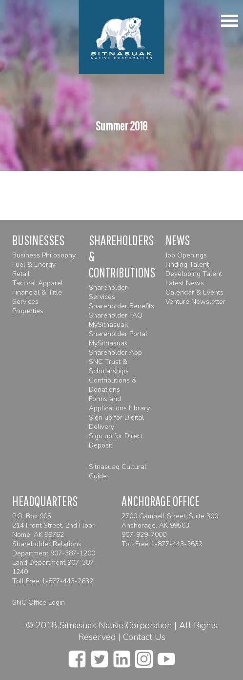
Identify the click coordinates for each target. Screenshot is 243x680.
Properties (27, 311)
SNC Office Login (38, 602)
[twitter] (99, 656)
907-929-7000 (144, 534)
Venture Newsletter (195, 301)
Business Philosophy (44, 255)
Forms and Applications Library (119, 403)
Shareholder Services (108, 292)
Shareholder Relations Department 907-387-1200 (53, 548)
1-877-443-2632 (67, 581)
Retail (21, 273)
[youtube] (166, 656)
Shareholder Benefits (121, 306)
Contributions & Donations (113, 385)
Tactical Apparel (37, 283)
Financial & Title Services (37, 297)
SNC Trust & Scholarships (109, 366)
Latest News (184, 283)
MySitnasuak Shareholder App (115, 348)
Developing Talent (193, 273)
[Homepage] (121, 37)
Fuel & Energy (34, 264)
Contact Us (144, 637)
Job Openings (186, 255)
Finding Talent (187, 264)
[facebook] (77, 656)
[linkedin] (122, 656)
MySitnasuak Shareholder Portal (118, 329)
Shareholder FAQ (115, 315)
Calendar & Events (194, 292)
